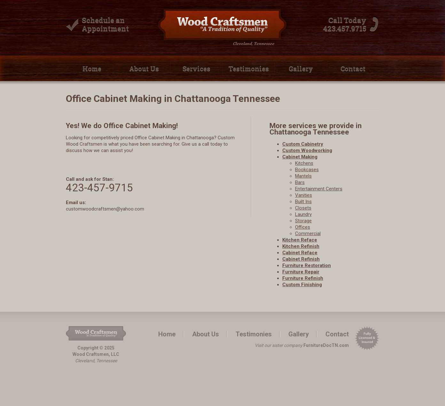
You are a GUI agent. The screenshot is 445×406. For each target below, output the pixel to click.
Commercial (308, 233)
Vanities (303, 195)
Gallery (301, 68)
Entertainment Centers (318, 189)
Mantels (303, 176)
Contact (352, 68)
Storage (303, 221)
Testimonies (249, 68)
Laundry (303, 214)
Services (196, 68)
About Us (144, 68)
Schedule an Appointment (105, 24)
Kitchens (304, 163)
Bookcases (307, 169)
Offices (302, 227)
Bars (300, 182)
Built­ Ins (303, 201)
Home (91, 68)
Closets (303, 208)
